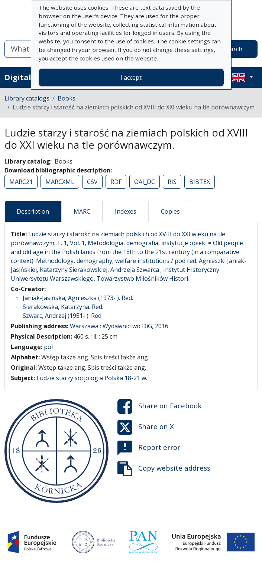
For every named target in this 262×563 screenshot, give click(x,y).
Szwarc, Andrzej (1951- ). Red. (63, 316)
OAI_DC (144, 182)
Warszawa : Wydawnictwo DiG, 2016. (119, 326)
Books (66, 98)
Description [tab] (33, 211)
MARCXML (59, 182)
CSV (92, 182)
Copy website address (163, 468)
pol (48, 347)
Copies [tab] (170, 211)
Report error (148, 448)
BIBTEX (199, 182)
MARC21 (21, 182)
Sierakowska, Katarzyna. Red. (63, 307)
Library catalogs (26, 98)
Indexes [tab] (125, 211)
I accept (131, 77)
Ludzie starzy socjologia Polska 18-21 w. (91, 378)
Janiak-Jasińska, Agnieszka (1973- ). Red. (78, 298)
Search (232, 49)
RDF (116, 182)
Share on (159, 406)
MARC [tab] (82, 211)
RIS (172, 182)
